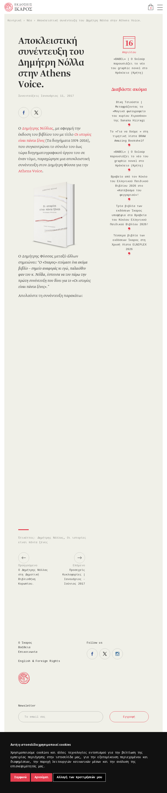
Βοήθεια (24, 647)
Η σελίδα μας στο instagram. (117, 653)
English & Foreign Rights (39, 661)
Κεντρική (15, 20)
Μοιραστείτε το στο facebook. (23, 112)
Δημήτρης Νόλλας (37, 129)
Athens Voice (30, 171)
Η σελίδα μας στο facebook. (92, 653)
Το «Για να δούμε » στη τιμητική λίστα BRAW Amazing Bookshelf (129, 136)
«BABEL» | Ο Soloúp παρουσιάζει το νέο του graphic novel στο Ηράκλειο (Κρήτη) (129, 65)
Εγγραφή (129, 717)
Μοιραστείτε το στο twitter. (36, 112)
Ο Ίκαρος (25, 642)
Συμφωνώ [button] (20, 777)
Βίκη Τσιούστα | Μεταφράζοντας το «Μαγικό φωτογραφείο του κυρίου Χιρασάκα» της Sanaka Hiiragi (129, 111)
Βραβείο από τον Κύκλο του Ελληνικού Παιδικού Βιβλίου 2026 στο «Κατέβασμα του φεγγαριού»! (129, 186)
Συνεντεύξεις (28, 96)
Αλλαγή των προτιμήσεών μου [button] (79, 777)
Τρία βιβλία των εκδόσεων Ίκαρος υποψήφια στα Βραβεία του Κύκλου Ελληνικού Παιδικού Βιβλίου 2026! (129, 215)
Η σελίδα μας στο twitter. (104, 653)
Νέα (29, 20)
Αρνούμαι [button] (41, 777)
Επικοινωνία (27, 652)
